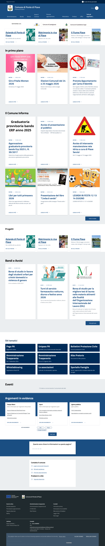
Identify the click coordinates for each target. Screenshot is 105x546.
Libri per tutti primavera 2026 (21, 197)
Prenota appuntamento (50, 15)
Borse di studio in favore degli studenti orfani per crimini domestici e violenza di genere (20, 276)
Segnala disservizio (11, 511)
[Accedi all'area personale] (89, 1)
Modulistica (65, 16)
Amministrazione (11, 17)
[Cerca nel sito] (96, 8)
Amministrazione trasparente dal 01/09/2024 (38, 508)
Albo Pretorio (33, 511)
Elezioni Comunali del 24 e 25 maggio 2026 (53, 82)
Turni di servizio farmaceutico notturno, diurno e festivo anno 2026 (52, 293)
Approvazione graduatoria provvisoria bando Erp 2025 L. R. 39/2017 (20, 148)
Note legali (56, 516)
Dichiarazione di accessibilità (60, 509)
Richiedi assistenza (11, 506)
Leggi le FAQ (56, 513)
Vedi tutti (52, 434)
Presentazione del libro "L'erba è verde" (52, 197)
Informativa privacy (58, 506)
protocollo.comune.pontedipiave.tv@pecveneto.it (42, 527)
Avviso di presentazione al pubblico (53, 126)
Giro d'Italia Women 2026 (19, 82)
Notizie (10, 77)
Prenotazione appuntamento (13, 509)
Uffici (81, 16)
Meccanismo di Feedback (59, 511)
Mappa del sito (10, 537)
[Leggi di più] (13, 102)
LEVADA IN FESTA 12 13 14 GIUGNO (85, 197)
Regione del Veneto (11, 1)
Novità (22, 17)
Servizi (29, 17)
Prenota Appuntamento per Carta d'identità (84, 82)
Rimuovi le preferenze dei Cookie (14, 541)
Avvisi (10, 268)
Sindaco (74, 16)
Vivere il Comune (36, 16)
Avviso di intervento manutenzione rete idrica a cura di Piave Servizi (83, 148)
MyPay (8, 513)
